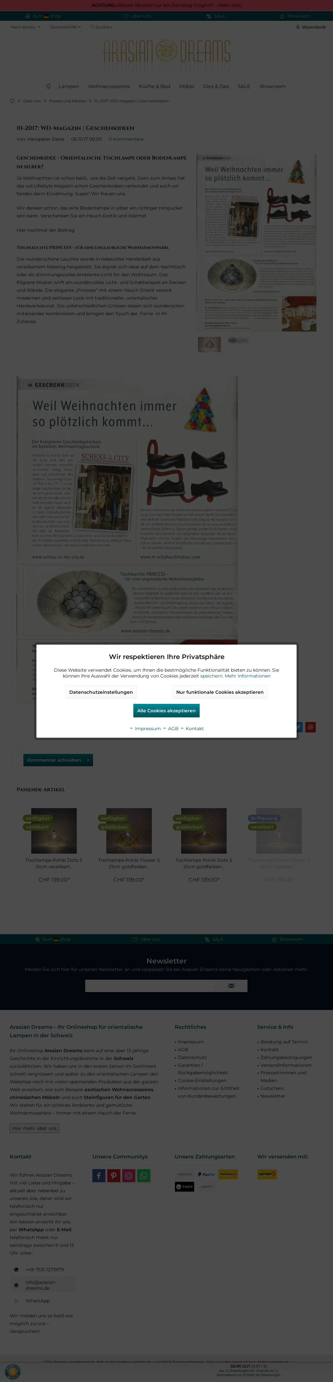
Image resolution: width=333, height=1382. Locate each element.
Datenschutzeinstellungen (101, 692)
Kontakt (192, 728)
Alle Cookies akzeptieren (166, 710)
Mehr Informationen (248, 675)
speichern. (212, 675)
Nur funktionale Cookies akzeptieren (220, 692)
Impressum (145, 728)
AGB (170, 728)
